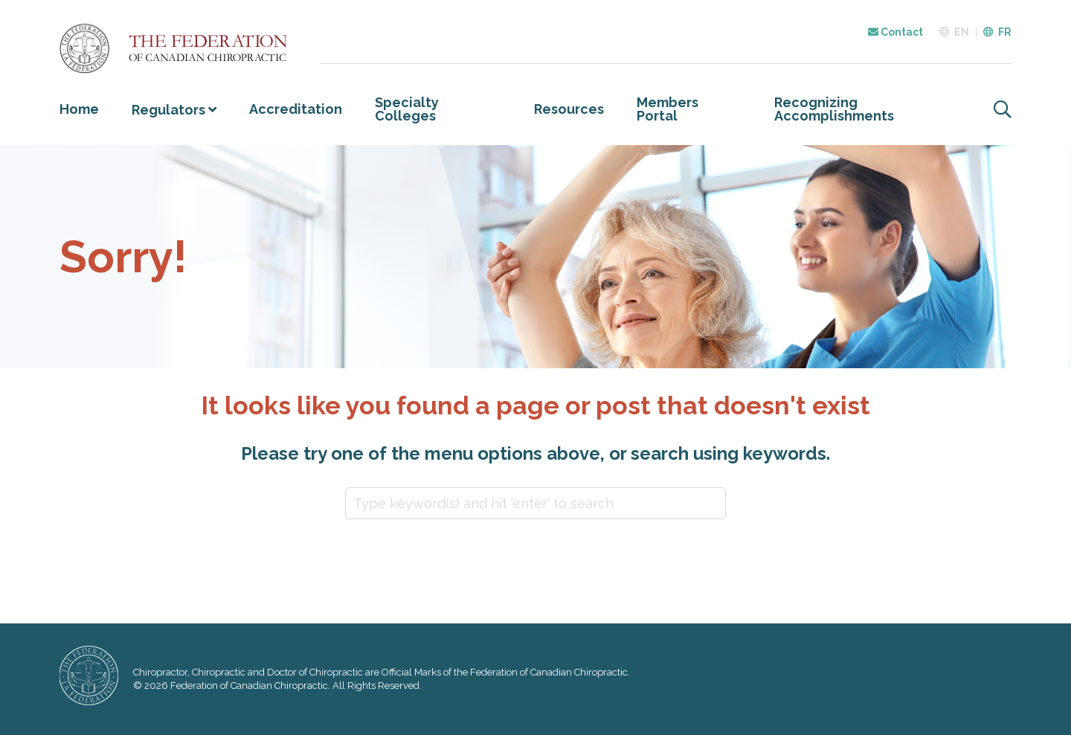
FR (1005, 32)
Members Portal (667, 108)
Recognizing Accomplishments (834, 108)
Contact (895, 32)
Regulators (168, 110)
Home (79, 109)
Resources (569, 109)
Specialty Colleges (407, 108)
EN (961, 32)
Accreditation (295, 109)
